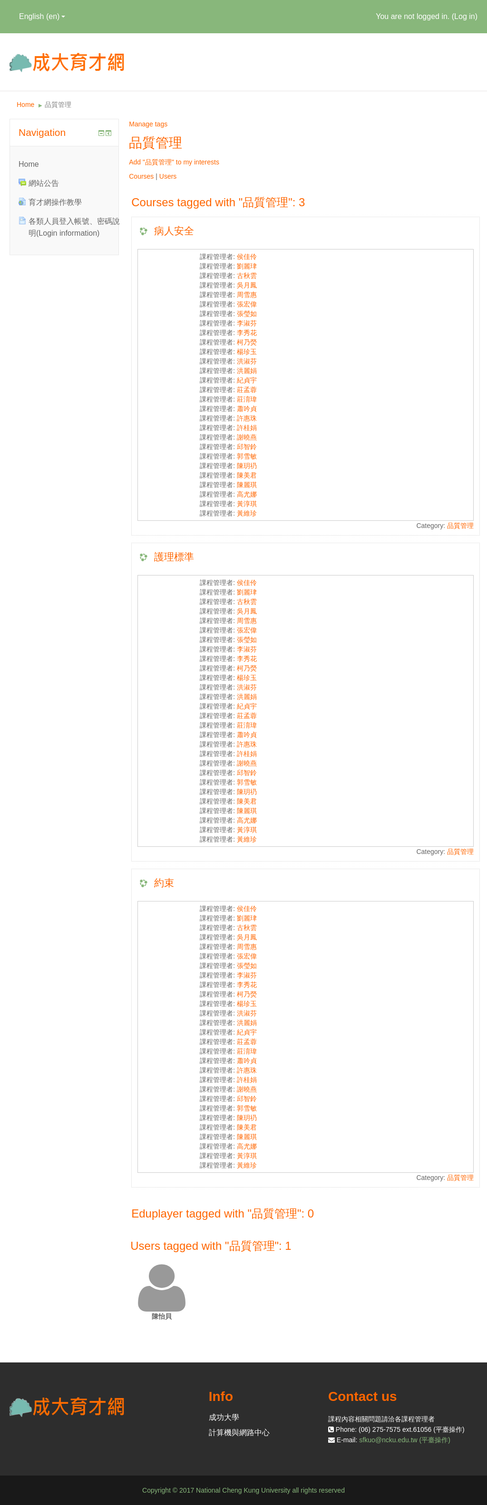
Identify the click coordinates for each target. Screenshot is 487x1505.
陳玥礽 (247, 466)
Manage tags (148, 124)
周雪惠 (247, 294)
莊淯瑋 (247, 399)
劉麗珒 (247, 266)
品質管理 (58, 104)
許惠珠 (247, 418)
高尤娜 (247, 494)
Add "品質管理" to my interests (174, 162)
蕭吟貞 (247, 408)
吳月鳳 (247, 285)
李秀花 (247, 332)
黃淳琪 (247, 504)
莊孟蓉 (247, 389)
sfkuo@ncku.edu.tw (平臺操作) (404, 1440)
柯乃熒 (247, 342)
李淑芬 (247, 323)
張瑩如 (247, 313)
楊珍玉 (247, 351)
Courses (141, 176)
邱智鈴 (247, 447)
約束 (164, 882)
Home (25, 104)
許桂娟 (247, 427)
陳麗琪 (247, 485)
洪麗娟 (247, 370)
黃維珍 (247, 513)
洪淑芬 (247, 361)
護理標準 (174, 556)
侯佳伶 (247, 256)
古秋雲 (247, 275)
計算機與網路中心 (239, 1432)
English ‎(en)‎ (42, 16)
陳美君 (247, 475)
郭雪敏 (247, 456)
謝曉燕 (247, 437)
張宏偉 (247, 304)
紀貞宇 (247, 380)
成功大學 (224, 1417)
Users (168, 176)
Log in (464, 16)
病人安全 (174, 230)
